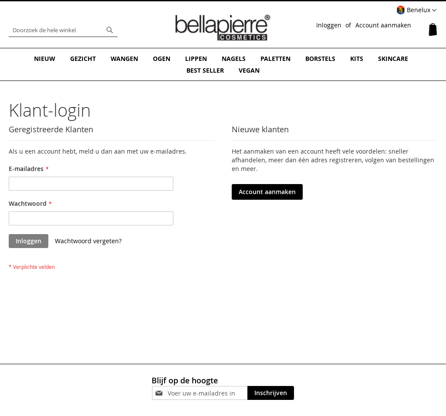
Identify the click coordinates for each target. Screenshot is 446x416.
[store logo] (223, 27)
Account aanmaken (383, 25)
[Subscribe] (270, 393)
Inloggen (328, 25)
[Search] (109, 30)
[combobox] (63, 30)
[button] (416, 10)
